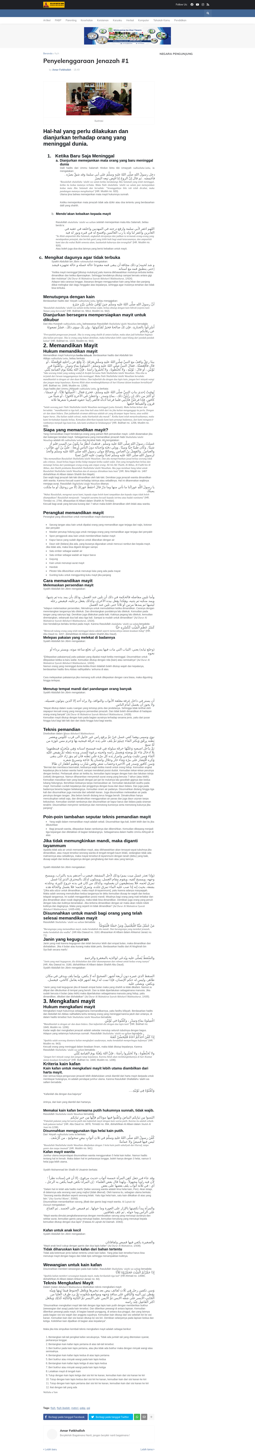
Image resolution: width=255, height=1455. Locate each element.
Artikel (47, 20)
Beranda (47, 53)
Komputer (143, 20)
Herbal (130, 20)
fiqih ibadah (63, 1408)
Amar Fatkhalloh (72, 1430)
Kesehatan (87, 20)
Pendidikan (180, 20)
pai (88, 1408)
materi (74, 1408)
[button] (208, 13)
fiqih (57, 53)
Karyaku (117, 20)
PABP (58, 20)
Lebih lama (147, 1449)
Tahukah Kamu (161, 20)
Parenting (71, 20)
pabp (82, 1408)
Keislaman (103, 20)
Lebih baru (51, 1449)
